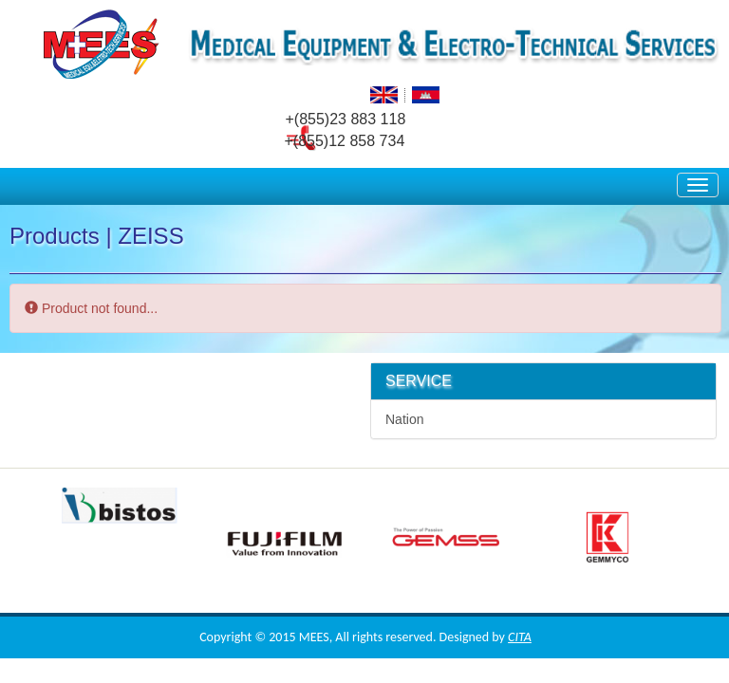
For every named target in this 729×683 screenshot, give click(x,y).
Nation (404, 419)
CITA (520, 637)
